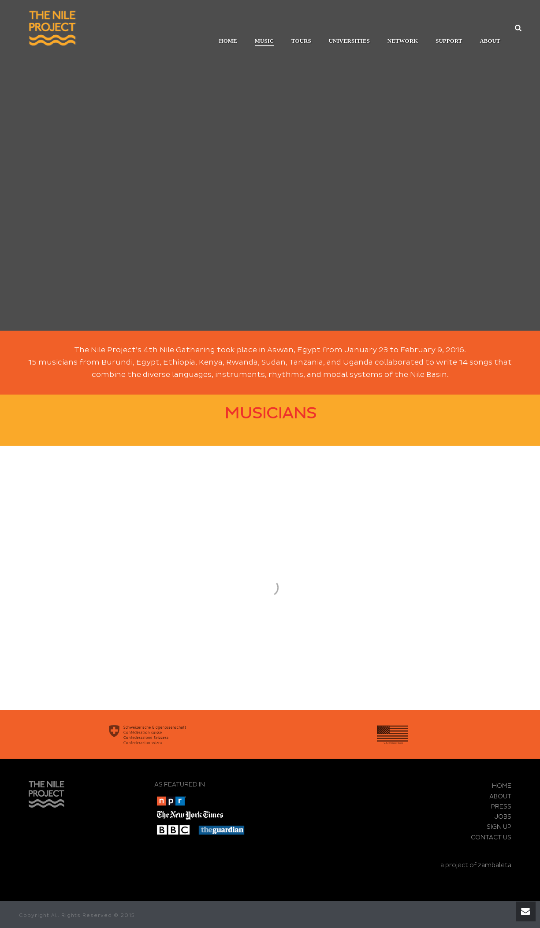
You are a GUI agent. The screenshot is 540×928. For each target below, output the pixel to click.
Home (228, 40)
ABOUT (490, 40)
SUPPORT (449, 40)
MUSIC (264, 40)
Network (402, 40)
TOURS (301, 40)
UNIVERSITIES (349, 40)
